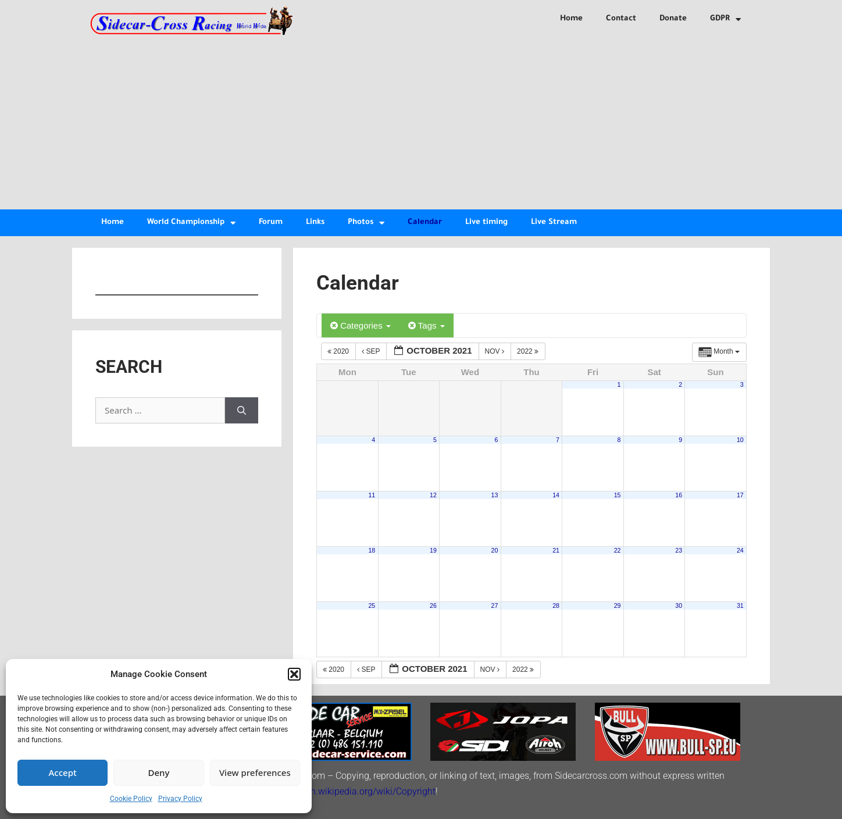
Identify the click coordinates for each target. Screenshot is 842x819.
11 (371, 495)
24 (740, 550)
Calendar (425, 222)
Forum (271, 222)
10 (740, 439)
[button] (294, 674)
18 (371, 550)
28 (555, 605)
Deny (159, 772)
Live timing (486, 222)
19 (433, 550)
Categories (360, 325)
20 (494, 550)
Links (315, 222)
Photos (366, 223)
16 (678, 495)
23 (678, 550)
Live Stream (554, 222)
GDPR (725, 19)
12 (433, 495)
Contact (621, 19)
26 (433, 605)
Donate (673, 19)
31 (740, 605)
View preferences (255, 772)
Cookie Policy (131, 799)
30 (678, 605)
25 (371, 605)
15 (617, 495)
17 (740, 495)
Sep (371, 351)
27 (494, 605)
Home (571, 19)
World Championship (191, 223)
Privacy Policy (180, 799)
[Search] (241, 410)
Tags (426, 325)
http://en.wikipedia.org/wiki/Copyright (359, 791)
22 (617, 550)
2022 (528, 351)
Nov (495, 351)
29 (617, 605)
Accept (63, 772)
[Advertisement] (421, 122)
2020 (339, 351)
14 (555, 495)
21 (555, 550)
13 (494, 495)
